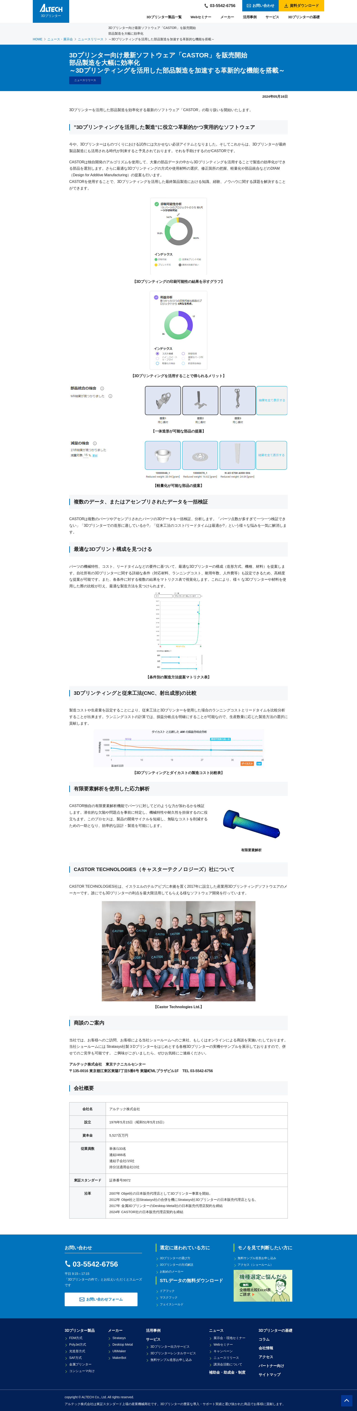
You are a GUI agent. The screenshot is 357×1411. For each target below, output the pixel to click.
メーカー (227, 17)
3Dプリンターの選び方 (176, 1258)
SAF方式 (75, 1357)
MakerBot (119, 1357)
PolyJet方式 (77, 1344)
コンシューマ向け (82, 1370)
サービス (272, 17)
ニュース (216, 1330)
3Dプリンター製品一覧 (164, 17)
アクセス (266, 1356)
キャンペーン (223, 1350)
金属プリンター (80, 1364)
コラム (264, 1339)
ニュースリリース (226, 1357)
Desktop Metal (122, 1344)
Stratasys (119, 1337)
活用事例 (250, 17)
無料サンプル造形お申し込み (259, 1258)
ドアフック (168, 1290)
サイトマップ (269, 1374)
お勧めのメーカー (173, 1271)
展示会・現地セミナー (229, 1337)
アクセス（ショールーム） (257, 1264)
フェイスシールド (173, 1304)
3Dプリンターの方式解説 (178, 1264)
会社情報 (266, 1348)
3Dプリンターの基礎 (304, 17)
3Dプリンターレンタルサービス (173, 1353)
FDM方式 (75, 1337)
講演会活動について (228, 1364)
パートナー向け (271, 1365)
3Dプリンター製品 (80, 1330)
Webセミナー (201, 17)
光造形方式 (77, 1350)
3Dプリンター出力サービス (170, 1346)
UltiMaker (119, 1350)
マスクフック (169, 1297)
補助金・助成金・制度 (227, 1372)
